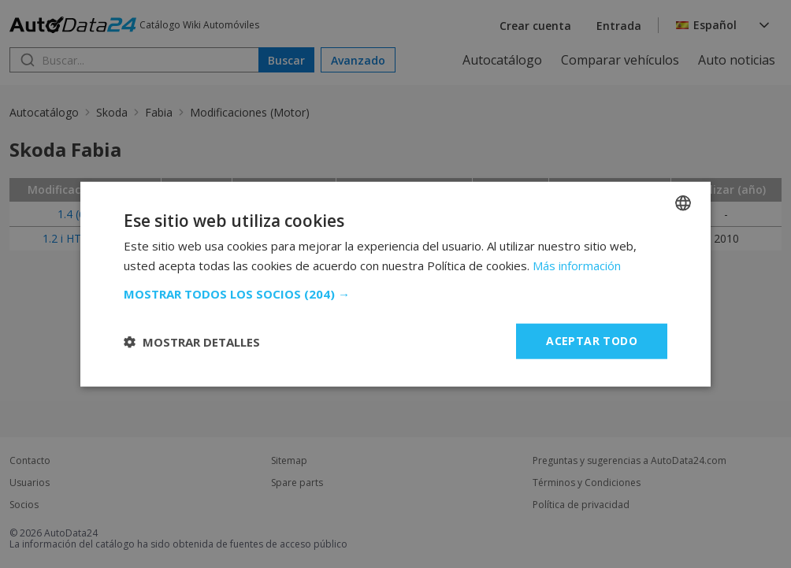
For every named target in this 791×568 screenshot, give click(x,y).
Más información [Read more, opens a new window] (577, 265)
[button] (395, 294)
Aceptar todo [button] (591, 340)
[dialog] (395, 284)
